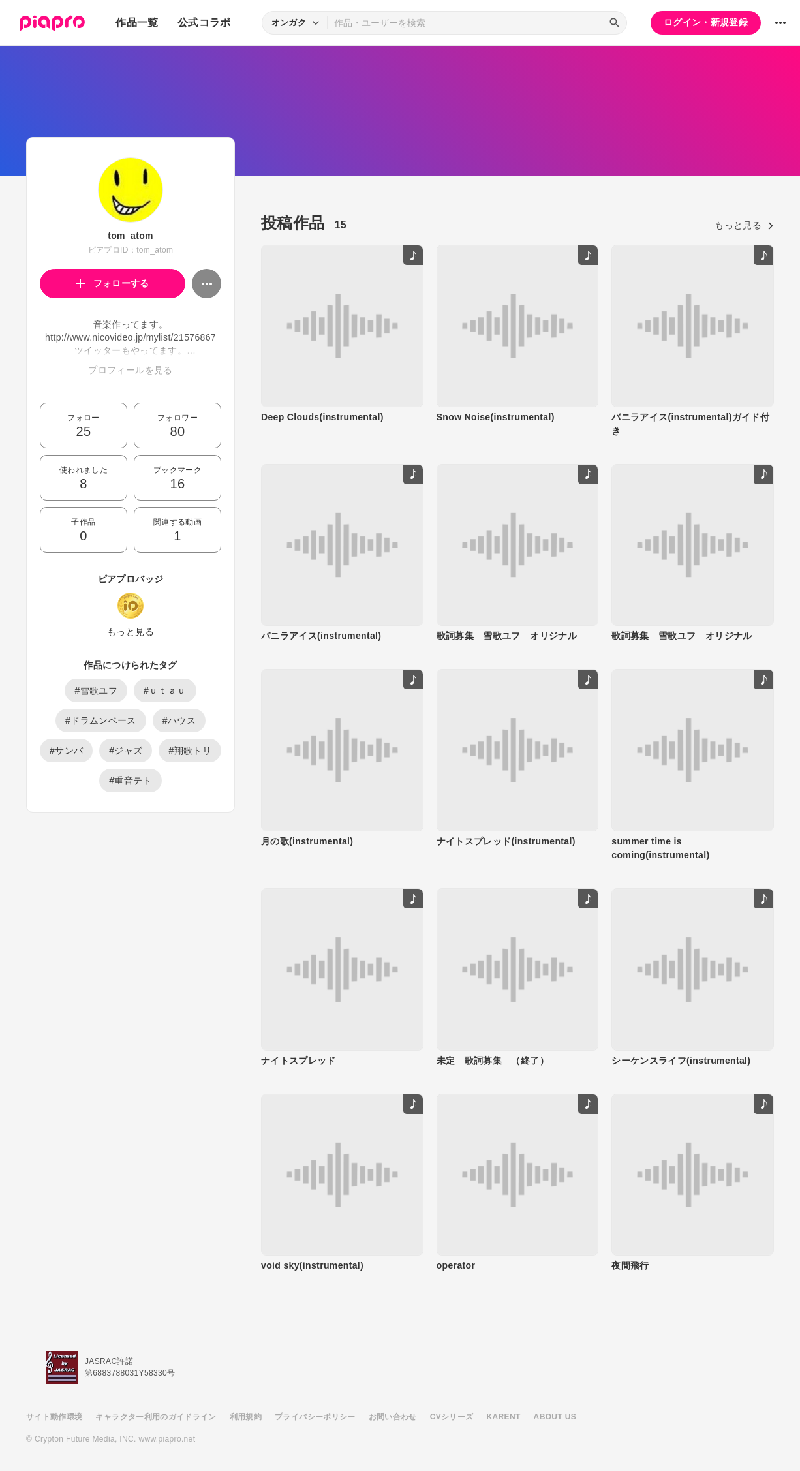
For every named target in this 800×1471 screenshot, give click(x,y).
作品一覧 (136, 22)
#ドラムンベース (100, 720)
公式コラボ (204, 22)
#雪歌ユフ (95, 690)
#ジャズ (125, 750)
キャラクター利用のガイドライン (155, 1416)
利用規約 (246, 1416)
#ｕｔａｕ (165, 690)
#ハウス (179, 720)
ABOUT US (555, 1416)
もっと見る (130, 632)
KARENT (504, 1416)
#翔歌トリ (189, 750)
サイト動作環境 (54, 1416)
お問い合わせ (393, 1416)
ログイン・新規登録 (706, 22)
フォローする (112, 283)
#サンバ (66, 750)
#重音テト (130, 780)
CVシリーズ (452, 1416)
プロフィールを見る (130, 370)
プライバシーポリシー (315, 1416)
